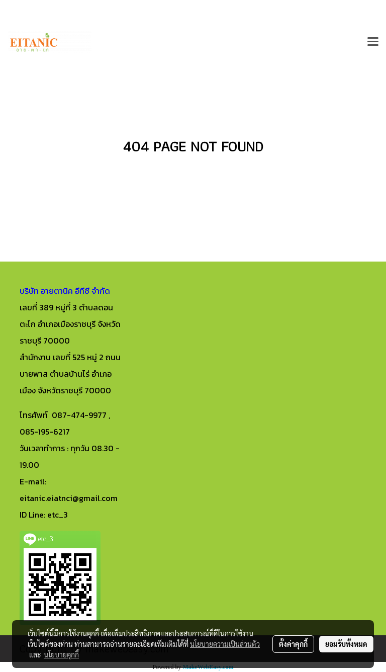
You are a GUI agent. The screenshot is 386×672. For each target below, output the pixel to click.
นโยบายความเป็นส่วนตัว (225, 643)
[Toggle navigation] (373, 42)
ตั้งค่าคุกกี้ (293, 643)
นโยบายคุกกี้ (61, 654)
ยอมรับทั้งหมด (346, 643)
